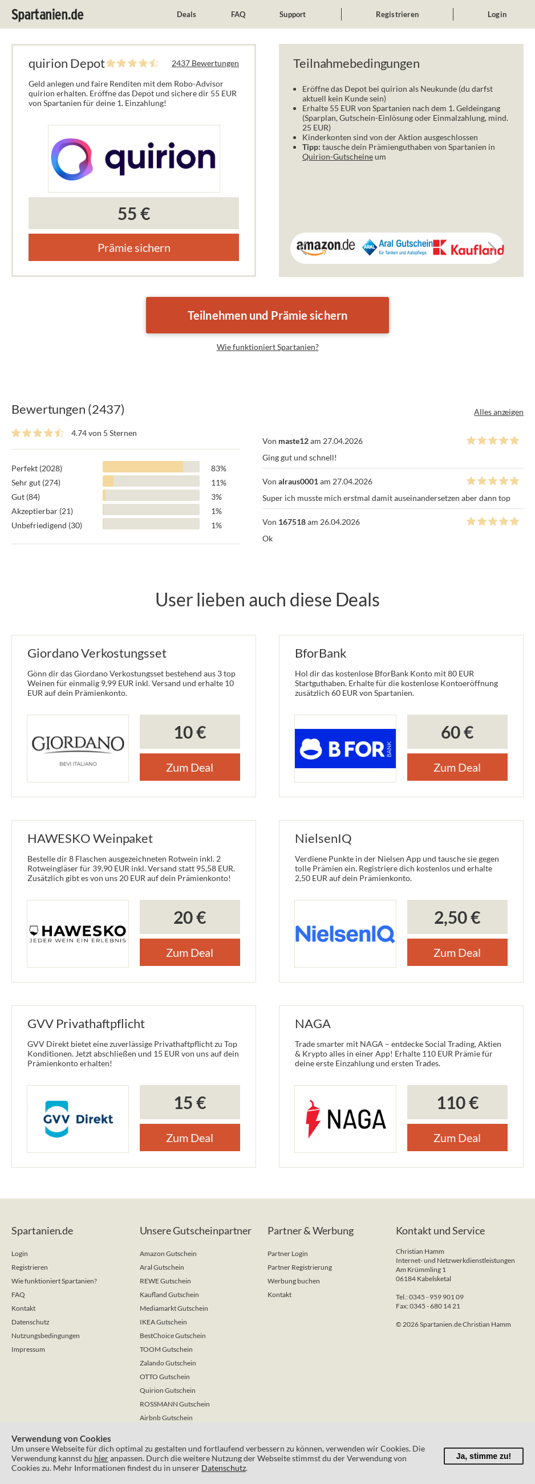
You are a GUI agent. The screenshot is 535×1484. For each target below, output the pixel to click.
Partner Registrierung (300, 1267)
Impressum (28, 1349)
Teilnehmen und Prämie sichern (267, 315)
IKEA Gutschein (163, 1322)
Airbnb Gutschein (166, 1417)
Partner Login (288, 1253)
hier (101, 1458)
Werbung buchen (294, 1281)
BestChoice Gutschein (173, 1335)
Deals (187, 14)
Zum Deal (189, 767)
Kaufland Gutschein (169, 1294)
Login (497, 14)
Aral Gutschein (162, 1267)
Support (292, 14)
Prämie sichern (134, 247)
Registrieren (397, 14)
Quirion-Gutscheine (337, 156)
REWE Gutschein (165, 1281)
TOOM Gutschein (166, 1349)
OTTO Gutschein (165, 1376)
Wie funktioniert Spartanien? (268, 347)
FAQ (238, 14)
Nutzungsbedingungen (45, 1335)
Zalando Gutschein (168, 1363)
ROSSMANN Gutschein (175, 1404)
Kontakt (23, 1308)
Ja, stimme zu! (483, 1456)
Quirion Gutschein (168, 1390)
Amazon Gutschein (168, 1253)
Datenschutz (30, 1322)
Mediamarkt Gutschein (174, 1308)
